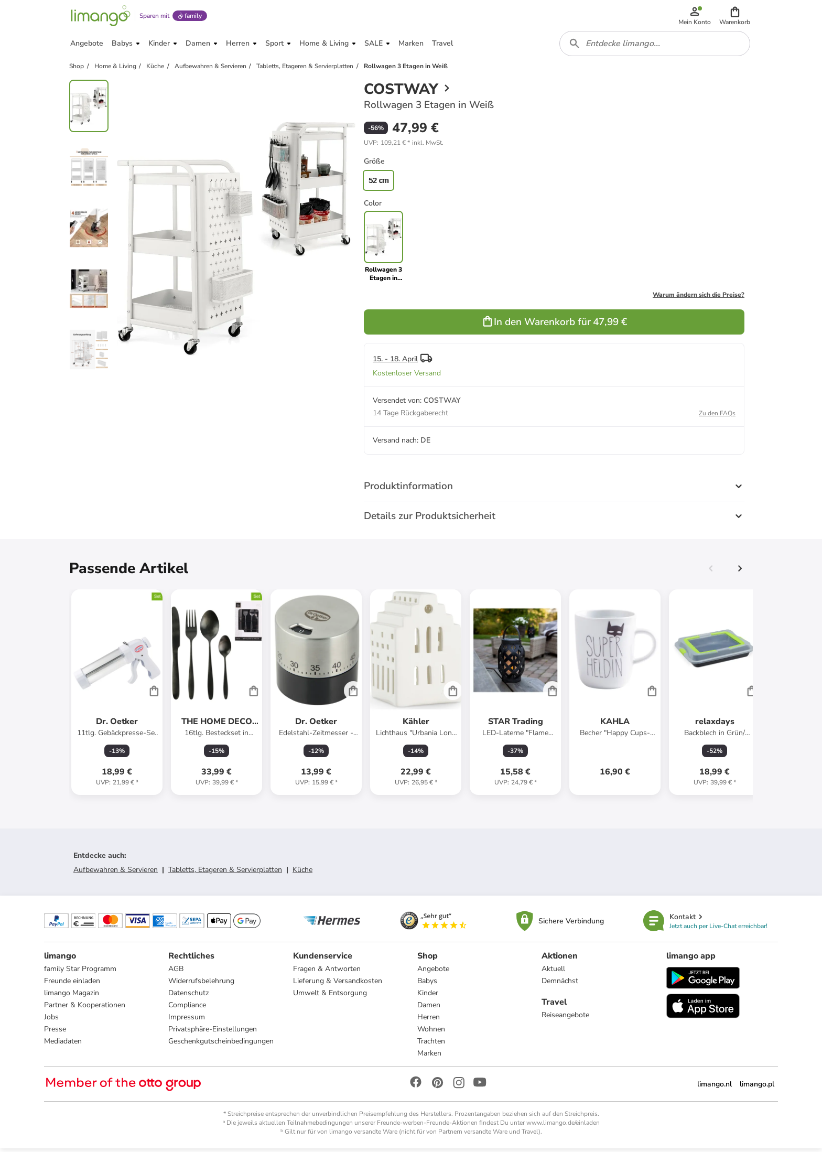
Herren (428, 1021)
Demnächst (560, 984)
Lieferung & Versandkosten (337, 984)
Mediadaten (63, 1045)
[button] (735, 16)
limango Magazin (71, 997)
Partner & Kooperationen (84, 1009)
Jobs (51, 1021)
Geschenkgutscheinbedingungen (221, 1045)
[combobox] (655, 46)
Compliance (187, 1009)
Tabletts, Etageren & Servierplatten (225, 873)
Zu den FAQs (717, 416)
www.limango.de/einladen (563, 1126)
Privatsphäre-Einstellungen (212, 1033)
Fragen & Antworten (327, 972)
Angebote (433, 972)
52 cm (378, 183)
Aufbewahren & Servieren (115, 873)
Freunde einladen (72, 984)
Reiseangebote (565, 1019)
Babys (427, 984)
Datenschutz (188, 997)
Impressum (186, 1021)
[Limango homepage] (100, 16)
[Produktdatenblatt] (117, 695)
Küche (302, 873)
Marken (429, 1057)
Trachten (431, 1045)
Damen (428, 1009)
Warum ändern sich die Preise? (698, 298)
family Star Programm (80, 972)
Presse (55, 1033)
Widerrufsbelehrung (201, 984)
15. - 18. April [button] (395, 362)
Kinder (427, 997)
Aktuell (553, 972)
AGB (175, 972)
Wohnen (431, 1033)
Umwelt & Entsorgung (330, 997)
